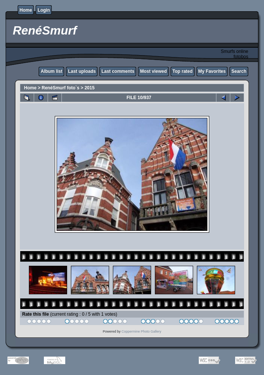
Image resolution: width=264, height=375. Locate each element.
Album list (51, 71)
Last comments (117, 71)
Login (44, 10)
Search (238, 71)
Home (26, 10)
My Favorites (212, 71)
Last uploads (82, 71)
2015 (89, 87)
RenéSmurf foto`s (61, 87)
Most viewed (153, 71)
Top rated (182, 71)
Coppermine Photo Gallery (141, 331)
